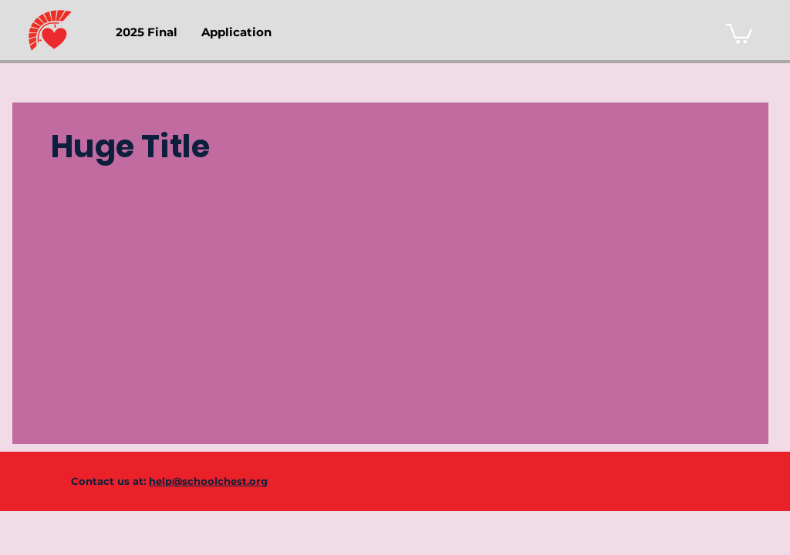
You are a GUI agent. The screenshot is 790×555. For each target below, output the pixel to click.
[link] (739, 33)
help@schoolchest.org (208, 481)
